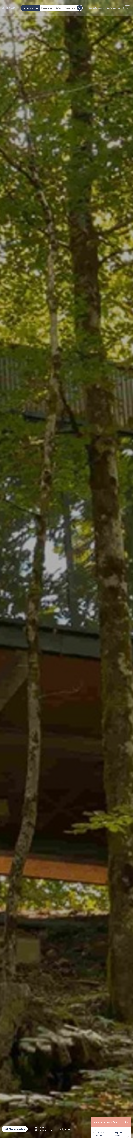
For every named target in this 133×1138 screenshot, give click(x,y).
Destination (46, 8)
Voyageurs (70, 8)
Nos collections (96, 8)
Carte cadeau (113, 8)
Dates (58, 8)
